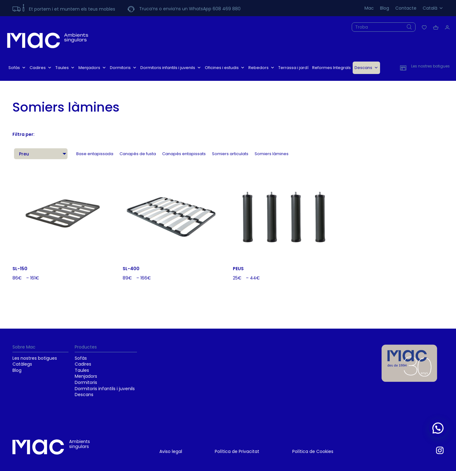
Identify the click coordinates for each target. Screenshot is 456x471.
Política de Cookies (312, 451)
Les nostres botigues (34, 358)
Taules (65, 68)
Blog (384, 8)
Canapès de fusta (138, 154)
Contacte (405, 8)
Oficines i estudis (225, 68)
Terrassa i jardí (293, 68)
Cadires (41, 68)
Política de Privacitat (237, 451)
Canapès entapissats (184, 154)
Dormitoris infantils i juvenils (170, 68)
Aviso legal (170, 451)
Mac (369, 8)
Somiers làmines (272, 154)
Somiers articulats (230, 154)
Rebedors (261, 68)
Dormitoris (123, 68)
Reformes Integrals (331, 68)
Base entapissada (94, 154)
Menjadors (92, 68)
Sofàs (17, 68)
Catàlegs (22, 364)
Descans (366, 68)
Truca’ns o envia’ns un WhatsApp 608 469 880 (190, 9)
